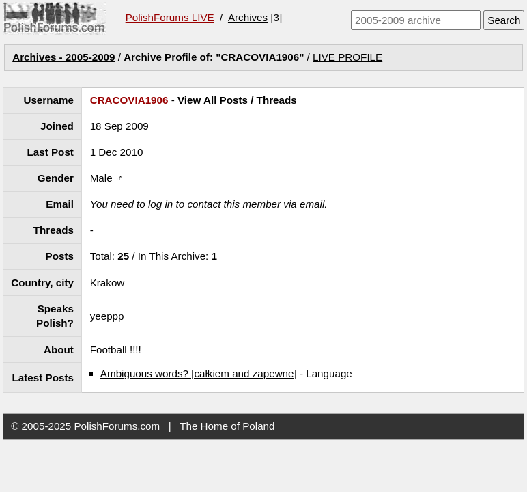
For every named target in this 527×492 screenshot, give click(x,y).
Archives (248, 17)
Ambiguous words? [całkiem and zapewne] (198, 373)
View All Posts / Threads (237, 100)
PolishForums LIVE (170, 17)
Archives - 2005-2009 (63, 57)
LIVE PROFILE (347, 57)
